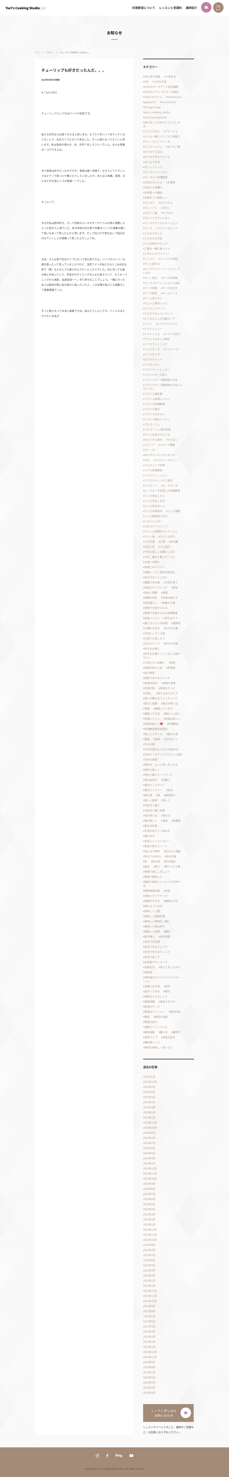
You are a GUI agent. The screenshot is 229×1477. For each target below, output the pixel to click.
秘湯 (147, 866)
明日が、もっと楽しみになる (161, 764)
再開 (165, 592)
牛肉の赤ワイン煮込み (157, 831)
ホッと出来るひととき (157, 434)
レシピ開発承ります (156, 516)
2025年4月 (149, 1102)
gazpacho (150, 102)
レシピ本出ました (155, 506)
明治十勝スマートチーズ (158, 775)
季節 (172, 662)
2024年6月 (149, 1148)
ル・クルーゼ (170, 485)
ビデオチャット (153, 359)
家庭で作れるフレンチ (157, 678)
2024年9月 (149, 1133)
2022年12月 (150, 1229)
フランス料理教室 (155, 404)
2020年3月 (149, 1393)
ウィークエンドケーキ (157, 141)
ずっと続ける (152, 264)
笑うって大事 (172, 866)
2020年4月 (149, 1387)
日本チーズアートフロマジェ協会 (163, 754)
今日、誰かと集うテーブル (160, 557)
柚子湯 (148, 795)
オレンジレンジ (153, 167)
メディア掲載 (167, 445)
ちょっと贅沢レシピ (156, 303)
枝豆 (170, 790)
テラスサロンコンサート (159, 313)
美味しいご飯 (152, 911)
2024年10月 (150, 1127)
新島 (147, 739)
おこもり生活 (152, 162)
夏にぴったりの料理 (156, 623)
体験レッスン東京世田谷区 (160, 572)
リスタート (151, 485)
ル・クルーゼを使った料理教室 (162, 490)
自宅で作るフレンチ (156, 947)
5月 (147, 81)
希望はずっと (167, 688)
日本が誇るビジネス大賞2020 (161, 749)
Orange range (153, 107)
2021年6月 (149, 1321)
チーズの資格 (170, 278)
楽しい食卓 (151, 800)
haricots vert (168, 102)
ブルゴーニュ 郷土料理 (158, 429)
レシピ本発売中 (153, 511)
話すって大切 (152, 991)
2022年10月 (150, 1240)
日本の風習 (151, 759)
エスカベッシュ (153, 146)
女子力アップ (152, 643)
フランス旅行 (152, 409)
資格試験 (150, 1001)
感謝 (147, 708)
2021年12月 (150, 1291)
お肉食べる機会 (153, 192)
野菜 (147, 1017)
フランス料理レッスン (157, 399)
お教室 (171, 182)
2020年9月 (149, 1362)
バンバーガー (172, 349)
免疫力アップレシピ (156, 587)
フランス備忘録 (153, 394)
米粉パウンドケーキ (156, 896)
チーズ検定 (151, 293)
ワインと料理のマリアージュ (161, 531)
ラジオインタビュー (166, 460)
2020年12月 (150, 1352)
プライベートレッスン (157, 369)
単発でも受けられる (156, 608)
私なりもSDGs (153, 856)
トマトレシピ (152, 334)
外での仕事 (171, 628)
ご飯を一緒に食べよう (157, 248)
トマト (148, 324)
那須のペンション (155, 1012)
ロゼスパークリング (156, 526)
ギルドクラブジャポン (157, 218)
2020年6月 (149, 1377)
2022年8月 (149, 1250)
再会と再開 (151, 592)
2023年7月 (149, 1194)
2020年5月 (149, 1382)
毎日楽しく (151, 820)
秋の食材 (170, 861)
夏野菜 (176, 623)
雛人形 (164, 1032)
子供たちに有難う (155, 662)
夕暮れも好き (152, 628)
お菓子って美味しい (156, 197)
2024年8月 (149, 1138)
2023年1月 (149, 1224)
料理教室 (173, 724)
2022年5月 (149, 1265)
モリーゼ (150, 450)
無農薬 (176, 820)
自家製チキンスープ (156, 962)
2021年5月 (149, 1326)
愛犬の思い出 (170, 703)
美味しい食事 (152, 931)
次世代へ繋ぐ (152, 805)
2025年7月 (149, 1087)
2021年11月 (150, 1296)
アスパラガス (152, 131)
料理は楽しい (172, 719)
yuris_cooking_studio (157, 112)
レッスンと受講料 (170, 7)
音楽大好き (169, 1037)
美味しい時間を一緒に (157, 921)
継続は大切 (171, 901)
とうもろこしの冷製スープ (160, 318)
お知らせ (50, 52)
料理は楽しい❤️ (154, 724)
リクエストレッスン (156, 475)
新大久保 (173, 734)
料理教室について (143, 7)
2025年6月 (149, 1092)
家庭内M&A (151, 683)
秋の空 (156, 861)
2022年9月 (149, 1245)
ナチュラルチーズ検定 (157, 339)
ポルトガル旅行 (153, 439)
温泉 (165, 820)
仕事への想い (152, 562)
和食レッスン (152, 618)
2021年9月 (149, 1306)
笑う (157, 866)
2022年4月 (149, 1270)
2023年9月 (149, 1184)
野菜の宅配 (161, 1017)
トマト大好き (172, 334)
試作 (167, 986)
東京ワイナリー (153, 790)
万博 (162, 541)
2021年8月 (149, 1311)
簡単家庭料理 (152, 891)
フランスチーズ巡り (156, 374)
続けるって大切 (153, 906)
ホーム (38, 52)
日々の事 (150, 744)
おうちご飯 (174, 146)
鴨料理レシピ (152, 1042)
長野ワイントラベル (156, 1027)
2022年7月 (149, 1255)
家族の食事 (169, 683)
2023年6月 (149, 1199)
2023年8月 (149, 1189)
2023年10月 (150, 1178)
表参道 (148, 972)
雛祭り (176, 1032)
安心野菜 (150, 673)
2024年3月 (149, 1158)
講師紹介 (191, 7)
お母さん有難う (153, 187)
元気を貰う (171, 582)
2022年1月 (149, 1285)
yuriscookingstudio (156, 117)
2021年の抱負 (152, 76)
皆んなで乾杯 (152, 851)
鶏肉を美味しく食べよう (159, 1047)
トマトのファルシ (167, 324)
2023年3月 (149, 1214)
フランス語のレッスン (157, 419)
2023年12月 (150, 1168)
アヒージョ (171, 131)
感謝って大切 (152, 713)
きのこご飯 (151, 213)
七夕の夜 (150, 541)
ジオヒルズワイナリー (157, 253)
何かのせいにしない (156, 577)
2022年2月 (149, 1280)
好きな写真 (171, 643)
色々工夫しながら (170, 967)
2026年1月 (149, 1077)
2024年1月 (149, 1163)
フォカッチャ (152, 364)
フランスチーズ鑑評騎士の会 (161, 380)
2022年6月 (149, 1260)
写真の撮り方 (170, 597)
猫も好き (150, 836)
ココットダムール (167, 228)
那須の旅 (175, 1012)
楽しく (166, 800)
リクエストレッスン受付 (159, 480)
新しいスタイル (153, 734)
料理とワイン (152, 719)
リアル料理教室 (153, 470)
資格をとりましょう (156, 996)
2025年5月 (149, 1097)
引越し (148, 693)
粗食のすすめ (152, 901)
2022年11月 (150, 1235)
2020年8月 (149, 1367)
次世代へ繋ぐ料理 (155, 810)
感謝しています (164, 708)
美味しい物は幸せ (155, 926)
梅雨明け (170, 795)
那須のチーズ (152, 1006)
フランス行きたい (155, 414)
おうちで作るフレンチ (157, 157)
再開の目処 (151, 597)
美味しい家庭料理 (155, 916)
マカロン (173, 439)
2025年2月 (149, 1112)
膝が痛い (150, 936)
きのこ (166, 208)
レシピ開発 (174, 511)
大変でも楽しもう (155, 638)
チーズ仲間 (151, 288)
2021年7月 (149, 1316)
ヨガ (147, 460)
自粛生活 (150, 967)
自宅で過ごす (152, 957)
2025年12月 (150, 1082)
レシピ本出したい (155, 496)
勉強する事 (169, 603)
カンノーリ (151, 208)
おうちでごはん (153, 152)
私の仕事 (171, 856)
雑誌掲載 (150, 1032)
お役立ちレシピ (153, 182)
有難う (166, 780)
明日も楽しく (152, 769)
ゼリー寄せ (151, 278)
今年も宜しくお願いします (160, 552)
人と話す (165, 546)
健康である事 (152, 582)
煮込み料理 (151, 826)
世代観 (174, 541)
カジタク (150, 202)
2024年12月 (150, 1122)
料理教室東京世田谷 (156, 729)
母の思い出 (151, 815)
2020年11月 (150, 1357)
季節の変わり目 (153, 668)
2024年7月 (149, 1143)
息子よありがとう (167, 693)
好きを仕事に (152, 648)
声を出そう (171, 618)
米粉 (167, 891)
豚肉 (167, 991)
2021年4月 (149, 1331)
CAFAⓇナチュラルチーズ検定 (161, 92)
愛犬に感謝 (151, 703)
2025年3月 (149, 1107)
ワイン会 (150, 536)
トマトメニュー (153, 329)
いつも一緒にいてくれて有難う (162, 136)
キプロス (168, 213)
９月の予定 (160, 81)
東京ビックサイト (155, 785)
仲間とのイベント (155, 567)
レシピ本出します (155, 501)
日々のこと (171, 739)
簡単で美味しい (153, 876)
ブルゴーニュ (152, 424)
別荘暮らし (151, 603)
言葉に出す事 (152, 986)
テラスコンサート (155, 308)
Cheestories (174, 97)
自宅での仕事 (152, 941)
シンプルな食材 (169, 259)
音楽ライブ (151, 1037)
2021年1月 (149, 1347)
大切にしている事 (155, 633)
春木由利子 (151, 780)
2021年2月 (149, 1342)
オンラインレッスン (156, 172)
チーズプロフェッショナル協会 (162, 283)
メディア (150, 445)
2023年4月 (149, 1209)
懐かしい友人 (172, 713)
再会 (175, 587)
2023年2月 (149, 1219)
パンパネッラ (152, 354)
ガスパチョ (166, 202)
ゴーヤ (148, 228)
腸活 (167, 931)
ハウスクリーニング (156, 344)
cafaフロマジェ (153, 97)
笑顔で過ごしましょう (157, 871)
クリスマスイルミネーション (161, 223)
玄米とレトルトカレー (157, 841)
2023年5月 (149, 1204)
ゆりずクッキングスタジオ (160, 455)
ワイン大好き (167, 536)
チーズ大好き (169, 288)
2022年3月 (149, 1275)
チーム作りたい (153, 298)
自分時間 (165, 936)
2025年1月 (149, 1117)
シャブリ (150, 259)
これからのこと (153, 233)
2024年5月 (149, 1153)
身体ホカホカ (167, 1001)
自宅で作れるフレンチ (157, 952)
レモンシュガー (153, 521)
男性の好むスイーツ (156, 846)
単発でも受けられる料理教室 (161, 613)
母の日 (166, 815)
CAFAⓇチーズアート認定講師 (161, 87)
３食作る (171, 76)
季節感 (171, 668)
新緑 (157, 739)
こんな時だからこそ (156, 243)
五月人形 (150, 546)
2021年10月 (150, 1301)
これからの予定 (153, 238)
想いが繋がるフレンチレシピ (161, 698)
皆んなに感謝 (172, 851)
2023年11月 (150, 1173)
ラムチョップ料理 (155, 465)
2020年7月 (149, 1372)
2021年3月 (149, 1336)
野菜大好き (151, 1022)
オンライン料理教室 (156, 177)
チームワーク (170, 293)
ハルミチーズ (152, 349)
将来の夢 (150, 688)
